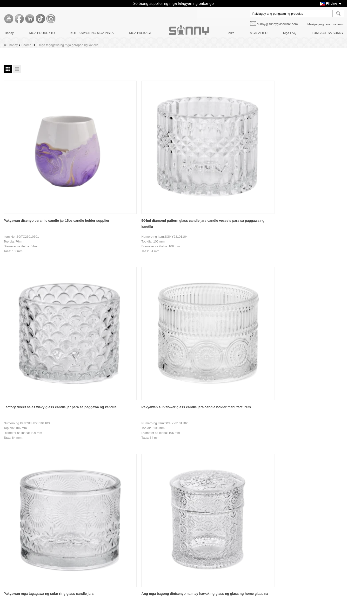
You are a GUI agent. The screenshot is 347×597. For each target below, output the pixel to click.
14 (132, 449)
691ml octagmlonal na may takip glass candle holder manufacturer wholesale (310, 272)
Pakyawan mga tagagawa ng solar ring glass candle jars (310, 155)
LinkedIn (236, 519)
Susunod (175, 449)
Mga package (139, 523)
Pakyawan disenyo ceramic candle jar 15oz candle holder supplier (34, 155)
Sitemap (34, 564)
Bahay (9, 33)
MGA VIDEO (258, 33)
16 (151, 449)
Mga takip (136, 514)
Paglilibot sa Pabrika (43, 506)
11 (104, 449)
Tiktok (236, 529)
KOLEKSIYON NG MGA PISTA (92, 33)
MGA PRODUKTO (42, 33)
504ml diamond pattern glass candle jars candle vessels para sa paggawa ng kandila (104, 155)
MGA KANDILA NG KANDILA (150, 498)
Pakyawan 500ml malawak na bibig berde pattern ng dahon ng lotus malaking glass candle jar (238, 272)
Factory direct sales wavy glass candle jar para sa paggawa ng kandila (172, 155)
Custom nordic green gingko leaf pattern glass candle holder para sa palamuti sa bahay (101, 390)
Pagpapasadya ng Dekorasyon (50, 514)
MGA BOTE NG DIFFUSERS (150, 506)
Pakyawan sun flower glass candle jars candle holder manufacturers (241, 155)
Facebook (236, 509)
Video (33, 555)
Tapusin (192, 449)
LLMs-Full (36, 580)
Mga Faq (35, 539)
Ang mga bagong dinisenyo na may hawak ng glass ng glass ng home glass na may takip (32, 272)
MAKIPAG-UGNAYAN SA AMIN (51, 547)
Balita (230, 33)
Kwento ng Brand (41, 498)
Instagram (236, 539)
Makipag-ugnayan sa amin (325, 24)
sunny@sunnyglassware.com (277, 24)
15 (142, 449)
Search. (26, 45)
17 (161, 449)
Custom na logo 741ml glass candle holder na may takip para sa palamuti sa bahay (104, 272)
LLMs (33, 572)
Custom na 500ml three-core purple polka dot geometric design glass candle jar (169, 272)
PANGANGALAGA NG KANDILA (152, 531)
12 (113, 449)
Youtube (236, 499)
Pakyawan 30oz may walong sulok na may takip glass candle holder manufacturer (33, 390)
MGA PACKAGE (140, 33)
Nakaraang (89, 449)
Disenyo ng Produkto (43, 523)
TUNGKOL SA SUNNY (328, 33)
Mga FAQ (289, 33)
